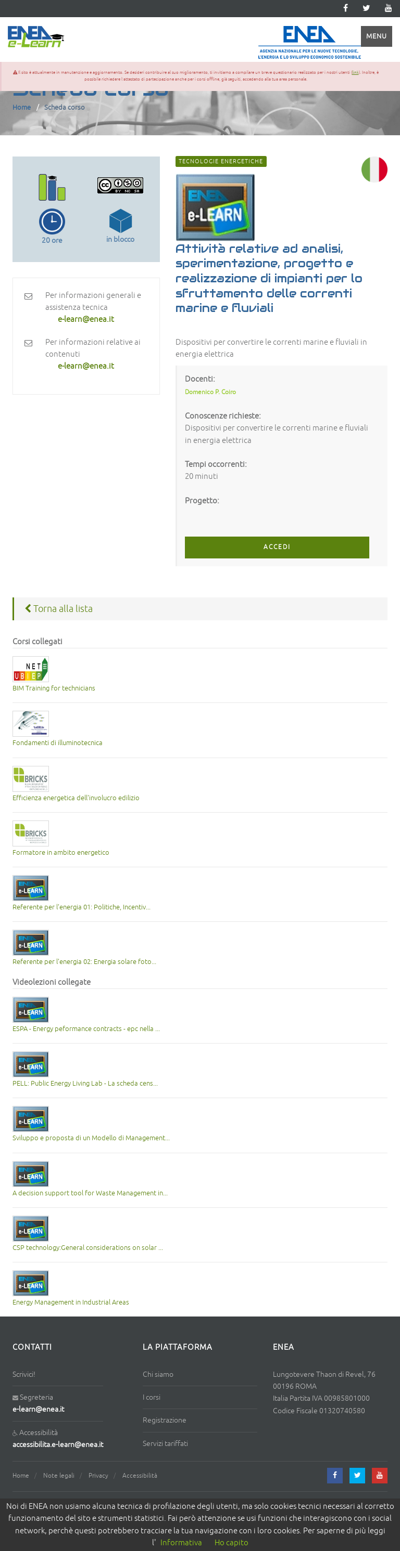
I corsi (151, 1397)
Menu (376, 36)
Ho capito (231, 1543)
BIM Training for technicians (53, 688)
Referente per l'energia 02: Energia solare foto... (84, 962)
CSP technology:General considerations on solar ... (87, 1248)
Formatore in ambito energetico (60, 853)
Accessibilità (139, 1476)
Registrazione (164, 1420)
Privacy (98, 1476)
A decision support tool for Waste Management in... (90, 1193)
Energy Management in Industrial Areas (70, 1302)
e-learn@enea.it (38, 1409)
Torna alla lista (58, 609)
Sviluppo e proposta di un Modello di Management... (91, 1138)
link (355, 72)
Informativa (181, 1543)
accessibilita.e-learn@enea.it (57, 1444)
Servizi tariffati (165, 1443)
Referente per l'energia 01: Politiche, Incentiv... (81, 907)
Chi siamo (158, 1374)
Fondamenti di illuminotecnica (57, 743)
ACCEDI (277, 547)
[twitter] (366, 9)
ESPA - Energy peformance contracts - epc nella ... (86, 1029)
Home (21, 107)
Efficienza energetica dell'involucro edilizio (76, 798)
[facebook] (335, 1475)
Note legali (58, 1476)
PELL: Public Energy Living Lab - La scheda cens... (85, 1083)
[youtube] (388, 9)
